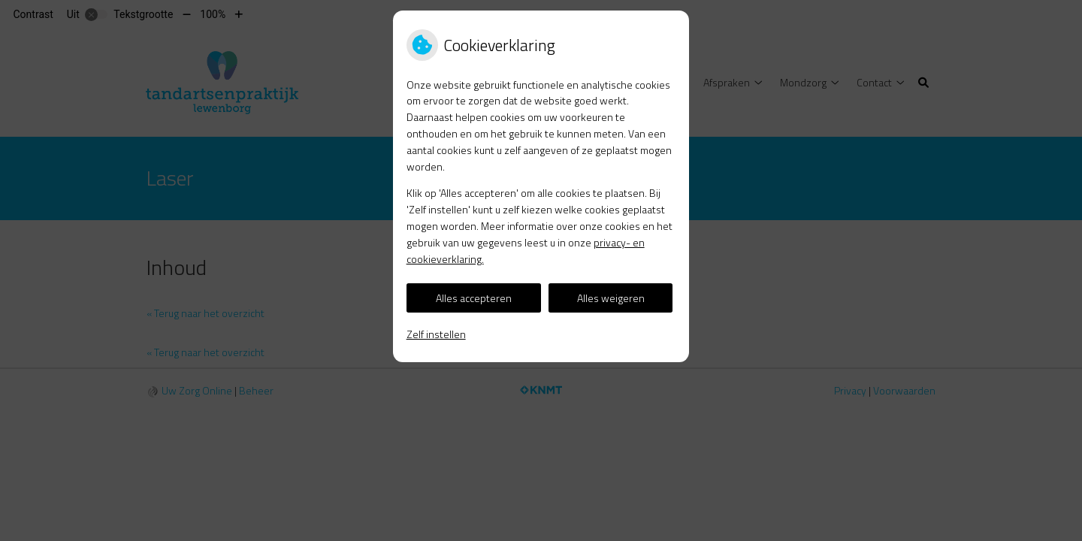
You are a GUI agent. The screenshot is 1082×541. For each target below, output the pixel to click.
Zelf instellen (436, 334)
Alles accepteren (474, 298)
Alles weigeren (611, 298)
